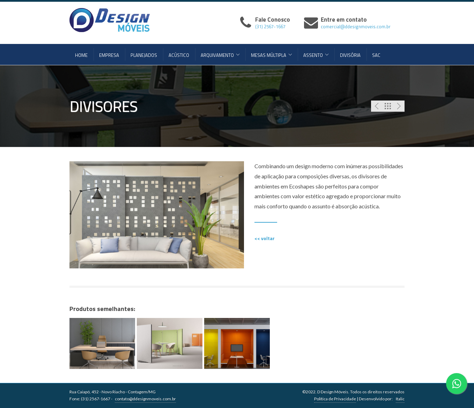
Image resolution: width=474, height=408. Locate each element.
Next (399, 106)
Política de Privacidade (335, 398)
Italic (400, 398)
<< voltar (264, 238)
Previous (376, 106)
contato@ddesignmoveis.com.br (145, 398)
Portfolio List (387, 106)
